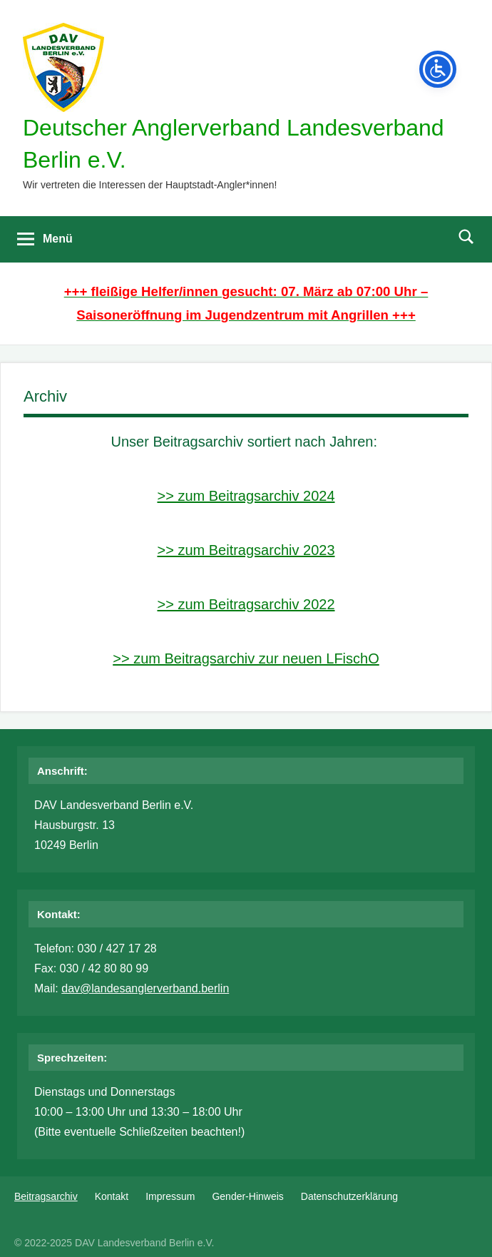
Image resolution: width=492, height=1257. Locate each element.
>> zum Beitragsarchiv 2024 (245, 496)
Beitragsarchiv (46, 1196)
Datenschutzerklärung (349, 1196)
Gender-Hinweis (247, 1196)
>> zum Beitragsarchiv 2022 (245, 604)
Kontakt (111, 1196)
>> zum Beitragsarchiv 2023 (245, 550)
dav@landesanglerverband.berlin (145, 988)
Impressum (170, 1196)
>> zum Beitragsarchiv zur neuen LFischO (246, 658)
